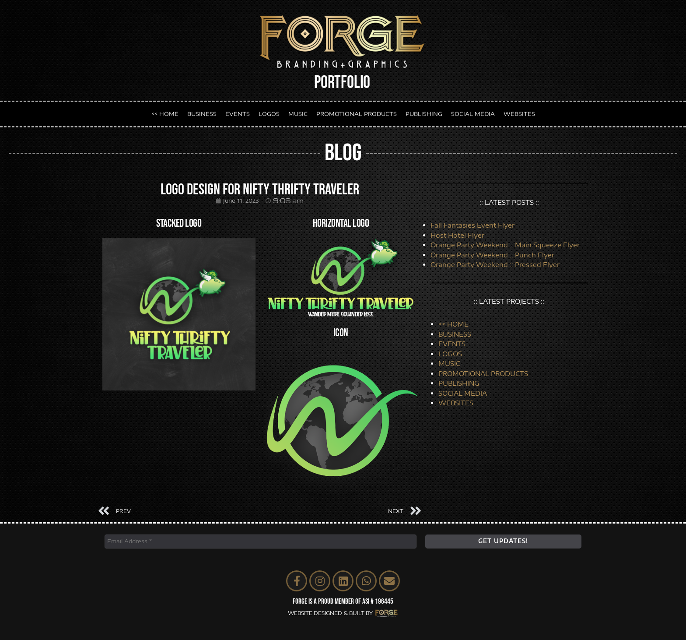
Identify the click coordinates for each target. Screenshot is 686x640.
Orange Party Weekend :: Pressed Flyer (495, 264)
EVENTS (237, 112)
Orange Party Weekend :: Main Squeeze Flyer (505, 245)
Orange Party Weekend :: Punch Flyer (492, 255)
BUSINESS (202, 112)
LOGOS (269, 112)
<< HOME (164, 112)
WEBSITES (519, 112)
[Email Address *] (260, 542)
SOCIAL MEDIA (473, 112)
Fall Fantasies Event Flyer (472, 225)
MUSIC (298, 112)
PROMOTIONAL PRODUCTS (356, 112)
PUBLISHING (424, 112)
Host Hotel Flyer (457, 235)
